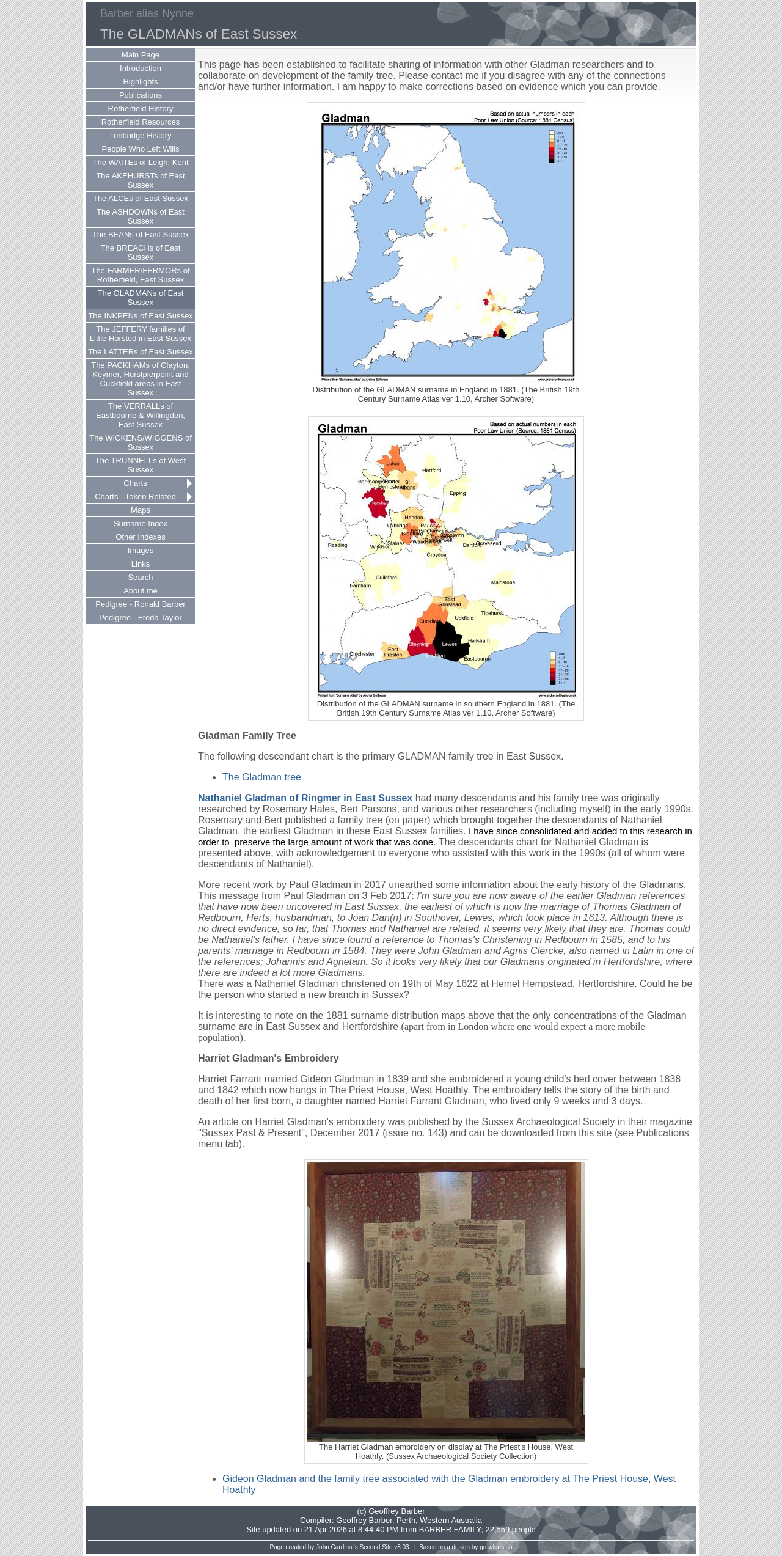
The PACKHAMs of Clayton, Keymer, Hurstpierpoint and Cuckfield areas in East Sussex (140, 379)
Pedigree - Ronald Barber (140, 604)
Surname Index (140, 523)
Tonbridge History (140, 135)
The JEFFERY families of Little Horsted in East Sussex (140, 334)
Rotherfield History (141, 108)
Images (141, 550)
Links (140, 563)
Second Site (376, 1547)
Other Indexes (140, 536)
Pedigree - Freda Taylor (140, 617)
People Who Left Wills (140, 148)
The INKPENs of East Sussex (140, 315)
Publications (140, 95)
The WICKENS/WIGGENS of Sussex (140, 442)
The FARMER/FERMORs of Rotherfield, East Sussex (140, 275)
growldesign (496, 1547)
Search (140, 577)
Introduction (140, 68)
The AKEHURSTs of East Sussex (140, 180)
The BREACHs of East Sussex (141, 252)
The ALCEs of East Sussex (140, 198)
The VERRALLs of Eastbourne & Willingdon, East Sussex (140, 415)
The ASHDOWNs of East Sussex (141, 216)
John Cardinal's (337, 1547)
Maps (140, 510)
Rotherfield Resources (140, 122)
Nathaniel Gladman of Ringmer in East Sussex (305, 798)
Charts (135, 483)
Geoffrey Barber (364, 1520)
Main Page (140, 54)
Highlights (140, 81)
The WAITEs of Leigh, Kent (140, 162)
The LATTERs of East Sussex (140, 351)
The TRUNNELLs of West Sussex (140, 465)
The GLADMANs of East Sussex (141, 297)
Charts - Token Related (135, 496)
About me (140, 590)
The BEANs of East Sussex (140, 234)
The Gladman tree (261, 777)
